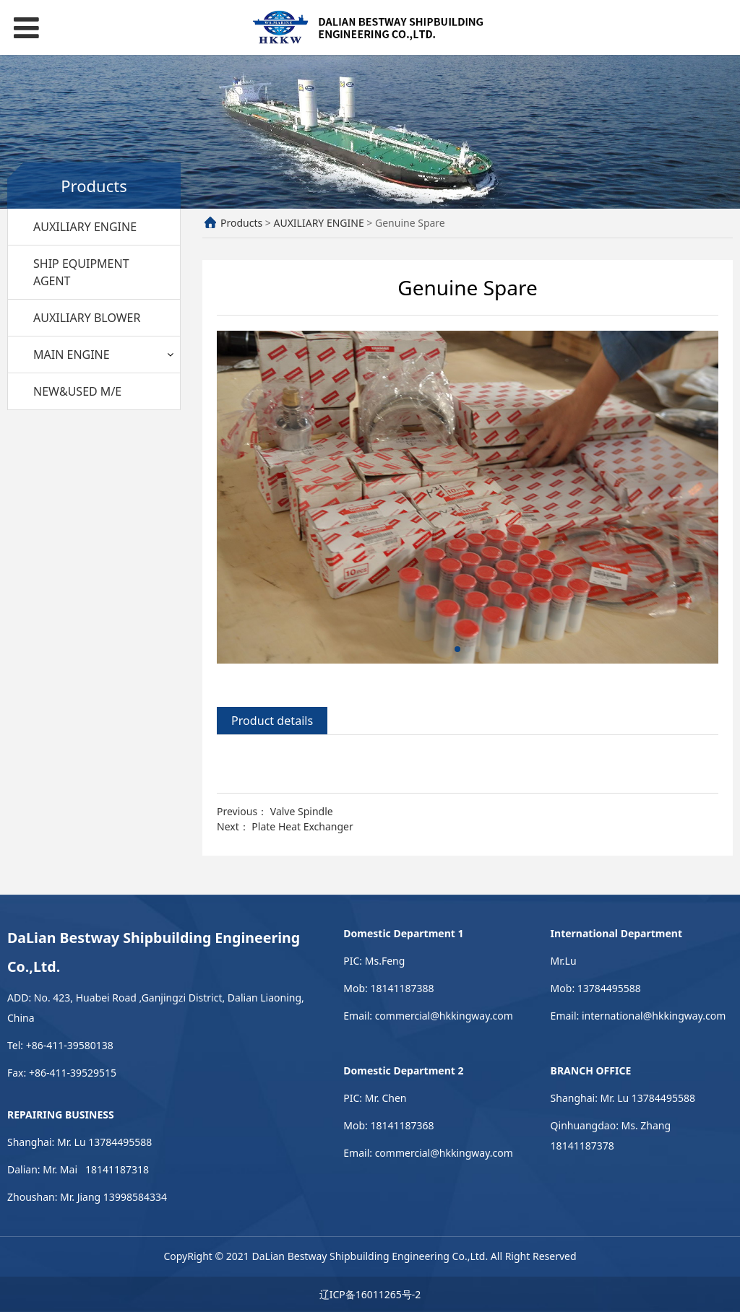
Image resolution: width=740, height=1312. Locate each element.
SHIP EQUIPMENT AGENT (81, 272)
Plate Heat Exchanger (302, 826)
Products (241, 223)
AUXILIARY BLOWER (86, 318)
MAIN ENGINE (71, 354)
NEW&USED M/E (77, 391)
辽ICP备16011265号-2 (370, 1294)
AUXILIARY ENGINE (85, 227)
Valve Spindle (301, 811)
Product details (272, 721)
